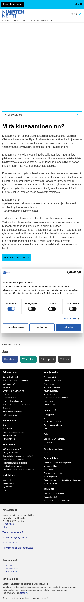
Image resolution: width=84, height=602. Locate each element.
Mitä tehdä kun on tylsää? (54, 354)
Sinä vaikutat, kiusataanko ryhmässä (18, 372)
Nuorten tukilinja (50, 382)
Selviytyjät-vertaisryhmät (13, 382)
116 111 (9, 529)
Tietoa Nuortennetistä (12, 448)
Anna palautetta (9, 458)
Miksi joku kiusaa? (17, 196)
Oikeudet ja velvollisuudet (54, 365)
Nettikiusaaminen (17, 214)
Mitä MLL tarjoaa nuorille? (54, 409)
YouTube (10, 487)
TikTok (9, 481)
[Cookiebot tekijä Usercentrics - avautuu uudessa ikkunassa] (69, 273)
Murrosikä (7, 396)
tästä (22, 509)
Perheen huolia (9, 354)
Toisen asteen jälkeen (53, 341)
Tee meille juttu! (16, 245)
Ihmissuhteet (9, 336)
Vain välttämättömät (15, 327)
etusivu (6, 21)
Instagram (10, 484)
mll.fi (4, 443)
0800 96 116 (12, 543)
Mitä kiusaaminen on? (42, 21)
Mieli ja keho (9, 391)
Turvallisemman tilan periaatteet (17, 463)
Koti (45, 361)
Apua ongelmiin (50, 392)
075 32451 (10, 440)
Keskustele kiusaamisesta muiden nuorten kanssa (35, 225)
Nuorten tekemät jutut (20, 242)
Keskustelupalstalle (12, 4)
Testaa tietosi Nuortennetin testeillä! (26, 247)
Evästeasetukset (42, 572)
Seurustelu (7, 344)
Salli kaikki (68, 327)
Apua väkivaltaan (51, 399)
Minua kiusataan (16, 205)
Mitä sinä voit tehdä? (16, 173)
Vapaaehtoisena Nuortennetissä (57, 416)
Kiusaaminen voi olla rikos (21, 202)
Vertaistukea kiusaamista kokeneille (26, 231)
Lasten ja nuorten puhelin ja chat (25, 228)
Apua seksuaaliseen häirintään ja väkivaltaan (62, 396)
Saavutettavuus (42, 568)
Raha (46, 368)
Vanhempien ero (9, 351)
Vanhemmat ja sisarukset (13, 348)
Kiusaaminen (20, 21)
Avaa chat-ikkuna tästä (13, 558)
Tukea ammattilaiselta (53, 389)
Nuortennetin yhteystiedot (14, 453)
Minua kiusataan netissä (20, 208)
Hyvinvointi (7, 402)
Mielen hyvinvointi (10, 399)
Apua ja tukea (51, 374)
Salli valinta (42, 327)
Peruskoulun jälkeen (52, 337)
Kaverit (6, 341)
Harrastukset (49, 358)
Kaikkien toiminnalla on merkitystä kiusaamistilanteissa (36, 199)
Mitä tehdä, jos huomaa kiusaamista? (27, 211)
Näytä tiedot (70, 319)
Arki (46, 350)
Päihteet (6, 406)
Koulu (46, 334)
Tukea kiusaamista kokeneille (15, 379)
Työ (45, 344)
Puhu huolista (49, 385)
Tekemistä (49, 404)
